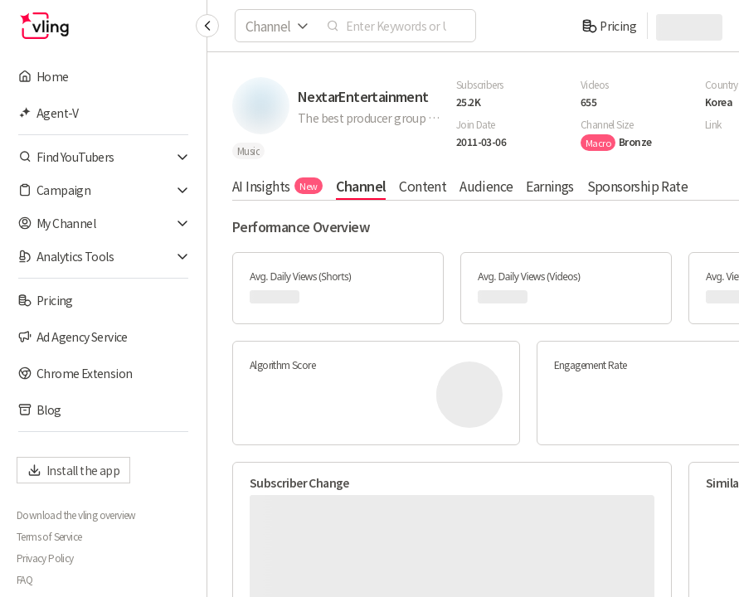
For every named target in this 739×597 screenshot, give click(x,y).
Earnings (549, 186)
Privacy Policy (45, 558)
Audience (486, 186)
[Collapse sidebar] (207, 25)
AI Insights (277, 186)
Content (422, 186)
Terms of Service (49, 536)
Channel (361, 186)
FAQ (24, 579)
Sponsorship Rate (637, 186)
